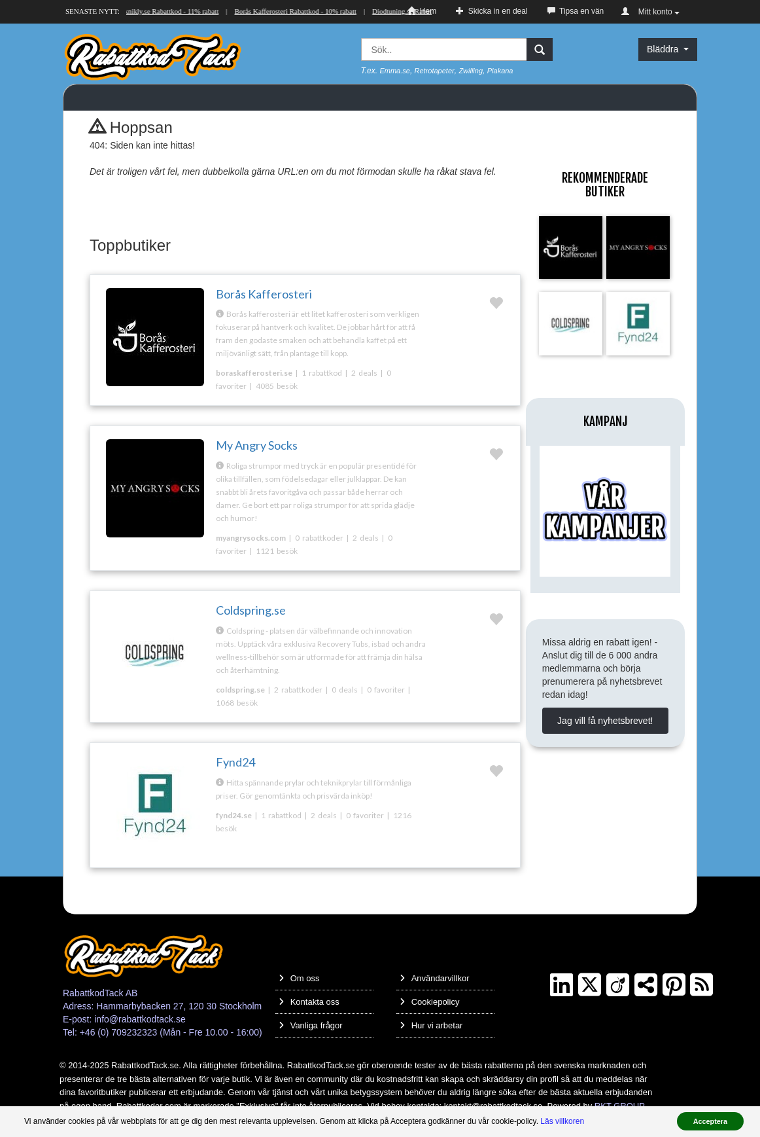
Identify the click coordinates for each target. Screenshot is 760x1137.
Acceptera (710, 1121)
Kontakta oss (309, 1002)
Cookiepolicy (430, 1002)
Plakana (500, 71)
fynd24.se (234, 815)
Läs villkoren (562, 1121)
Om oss (299, 978)
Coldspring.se (251, 610)
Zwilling (470, 71)
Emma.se (394, 71)
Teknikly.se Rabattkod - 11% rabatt (169, 11)
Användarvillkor (435, 978)
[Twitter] (589, 985)
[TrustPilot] (645, 985)
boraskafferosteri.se (254, 373)
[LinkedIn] (561, 985)
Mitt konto (650, 11)
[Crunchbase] (617, 985)
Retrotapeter (435, 71)
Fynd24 (235, 762)
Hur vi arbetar (431, 1025)
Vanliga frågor (311, 1025)
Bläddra (668, 49)
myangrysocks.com (251, 538)
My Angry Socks (257, 445)
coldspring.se (240, 690)
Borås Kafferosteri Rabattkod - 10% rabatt (296, 11)
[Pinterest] (674, 985)
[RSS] (701, 985)
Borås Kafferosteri (264, 294)
